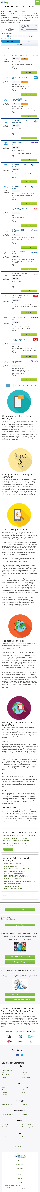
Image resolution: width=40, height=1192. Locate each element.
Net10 (24, 1075)
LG (23, 1090)
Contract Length (6, 38)
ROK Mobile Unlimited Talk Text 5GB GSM (20, 340)
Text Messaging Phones (29, 1127)
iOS (3, 1139)
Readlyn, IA (27, 840)
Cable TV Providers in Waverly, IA (13, 888)
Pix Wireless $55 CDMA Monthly (19, 252)
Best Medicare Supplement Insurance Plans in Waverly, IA (19, 881)
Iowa (16, 11)
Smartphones (6, 1124)
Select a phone (10, 30)
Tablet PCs (25, 1104)
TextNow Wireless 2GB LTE (19, 318)
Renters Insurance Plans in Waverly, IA (14, 878)
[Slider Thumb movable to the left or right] (24, 30)
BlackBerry (25, 1087)
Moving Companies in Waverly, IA (13, 885)
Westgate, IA (7, 843)
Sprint (3, 1072)
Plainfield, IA (7, 835)
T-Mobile (24, 1072)
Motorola (4, 1092)
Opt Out (20, 1182)
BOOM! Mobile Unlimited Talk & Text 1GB (19, 274)
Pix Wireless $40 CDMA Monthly (19, 230)
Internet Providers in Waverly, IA (13, 863)
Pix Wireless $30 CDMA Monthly (19, 187)
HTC (3, 1090)
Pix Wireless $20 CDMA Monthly (19, 165)
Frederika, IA (7, 846)
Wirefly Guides (19, 1147)
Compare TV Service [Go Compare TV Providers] (20, 994)
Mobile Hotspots (7, 1104)
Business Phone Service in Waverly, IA (14, 865)
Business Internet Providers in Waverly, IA (15, 870)
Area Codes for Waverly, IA (11, 886)
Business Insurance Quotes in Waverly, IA (15, 880)
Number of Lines (7, 33)
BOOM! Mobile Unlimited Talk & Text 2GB (19, 121)
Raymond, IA (7, 838)
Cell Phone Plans (6, 11)
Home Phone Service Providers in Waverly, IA (16, 868)
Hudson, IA (15, 838)
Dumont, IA (23, 838)
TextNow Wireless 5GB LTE (19, 143)
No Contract (10, 41)
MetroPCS (5, 1077)
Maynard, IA (6, 840)
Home (20, 1161)
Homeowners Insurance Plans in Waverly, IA (16, 876)
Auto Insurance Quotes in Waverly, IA (14, 873)
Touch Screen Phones (8, 1127)
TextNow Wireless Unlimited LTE (17, 362)
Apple (3, 1087)
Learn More (20, 909)
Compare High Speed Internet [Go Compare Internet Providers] (20, 999)
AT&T (23, 1070)
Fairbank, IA (31, 835)
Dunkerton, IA (24, 843)
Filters (20, 44)
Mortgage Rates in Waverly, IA (12, 866)
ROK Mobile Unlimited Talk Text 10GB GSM (20, 296)
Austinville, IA (16, 835)
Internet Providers (7, 1114)
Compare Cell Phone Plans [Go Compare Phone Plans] (20, 957)
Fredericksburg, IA (17, 840)
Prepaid (29, 41)
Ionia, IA (14, 846)
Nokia (23, 1092)
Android (4, 1137)
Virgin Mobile (6, 1075)
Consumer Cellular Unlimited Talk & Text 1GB (19, 99)
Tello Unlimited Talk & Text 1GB (19, 78)
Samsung (5, 1094)
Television (25, 1114)
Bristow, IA (15, 843)
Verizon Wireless (7, 1070)
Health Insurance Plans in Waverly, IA (14, 875)
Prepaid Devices (27, 1124)
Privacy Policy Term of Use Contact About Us (20, 1170)
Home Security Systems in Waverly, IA (14, 871)
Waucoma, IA (23, 846)
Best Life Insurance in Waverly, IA (13, 883)
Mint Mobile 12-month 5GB (20, 55)
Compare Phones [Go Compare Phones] (20, 962)
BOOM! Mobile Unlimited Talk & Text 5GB (19, 209)
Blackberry (25, 1137)
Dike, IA (24, 835)
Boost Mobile (26, 1077)
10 (32, 36)
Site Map (20, 1178)
